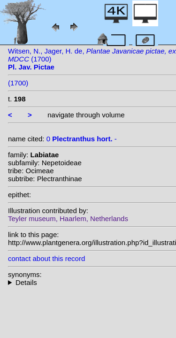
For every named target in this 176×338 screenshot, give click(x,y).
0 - (81, 139)
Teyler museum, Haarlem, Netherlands (68, 219)
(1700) (18, 83)
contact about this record (46, 258)
